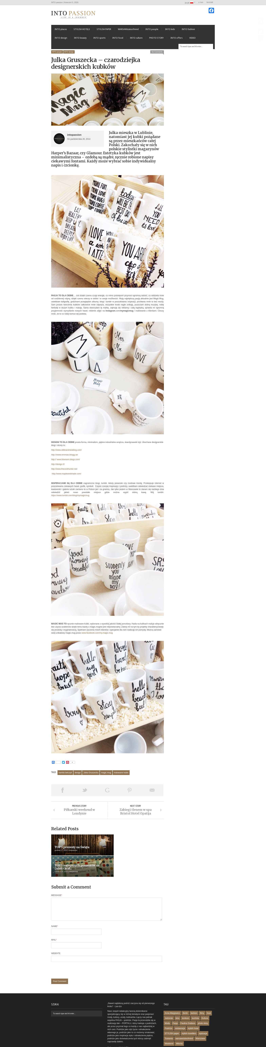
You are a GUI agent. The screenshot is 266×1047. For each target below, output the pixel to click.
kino (177, 1002)
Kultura (205, 1002)
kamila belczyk (65, 773)
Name (54, 910)
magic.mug (106, 773)
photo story (203, 1007)
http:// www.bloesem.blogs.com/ (65, 460)
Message (56, 875)
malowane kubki (121, 773)
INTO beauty (80, 39)
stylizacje (203, 1018)
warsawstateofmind (184, 1023)
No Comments (157, 53)
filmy (202, 997)
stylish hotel (193, 1012)
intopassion (74, 135)
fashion (194, 997)
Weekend (169, 1028)
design (78, 773)
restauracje (180, 1012)
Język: (189, 2)
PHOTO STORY (156, 39)
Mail (54, 924)
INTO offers (176, 39)
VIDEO (192, 39)
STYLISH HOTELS (82, 30)
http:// (64, 456)
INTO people (151, 30)
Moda (167, 1007)
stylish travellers (189, 1018)
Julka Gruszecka (90, 773)
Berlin (185, 997)
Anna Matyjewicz (172, 997)
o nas (200, 2)
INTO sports (99, 39)
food (209, 997)
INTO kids (170, 30)
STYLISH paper (172, 1018)
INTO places (61, 30)
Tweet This (85, 791)
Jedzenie (169, 1002)
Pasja (175, 1007)
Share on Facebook (62, 791)
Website (55, 937)
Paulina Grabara (187, 1007)
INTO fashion (188, 30)
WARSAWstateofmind (128, 30)
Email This (152, 791)
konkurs (185, 1002)
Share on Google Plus (107, 791)
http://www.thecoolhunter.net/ (64, 470)
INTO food (117, 39)
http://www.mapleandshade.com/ (66, 475)
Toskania (169, 1023)
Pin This (129, 791)
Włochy (179, 1028)
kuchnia (195, 1002)
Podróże (168, 1012)
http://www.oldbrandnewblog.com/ (66, 451)
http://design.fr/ (58, 465)
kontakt (210, 2)
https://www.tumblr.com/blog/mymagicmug (70, 496)
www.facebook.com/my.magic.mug (97, 634)
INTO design (61, 39)
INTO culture (136, 39)
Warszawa (200, 1023)
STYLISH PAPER (104, 30)
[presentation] (77, 956)
